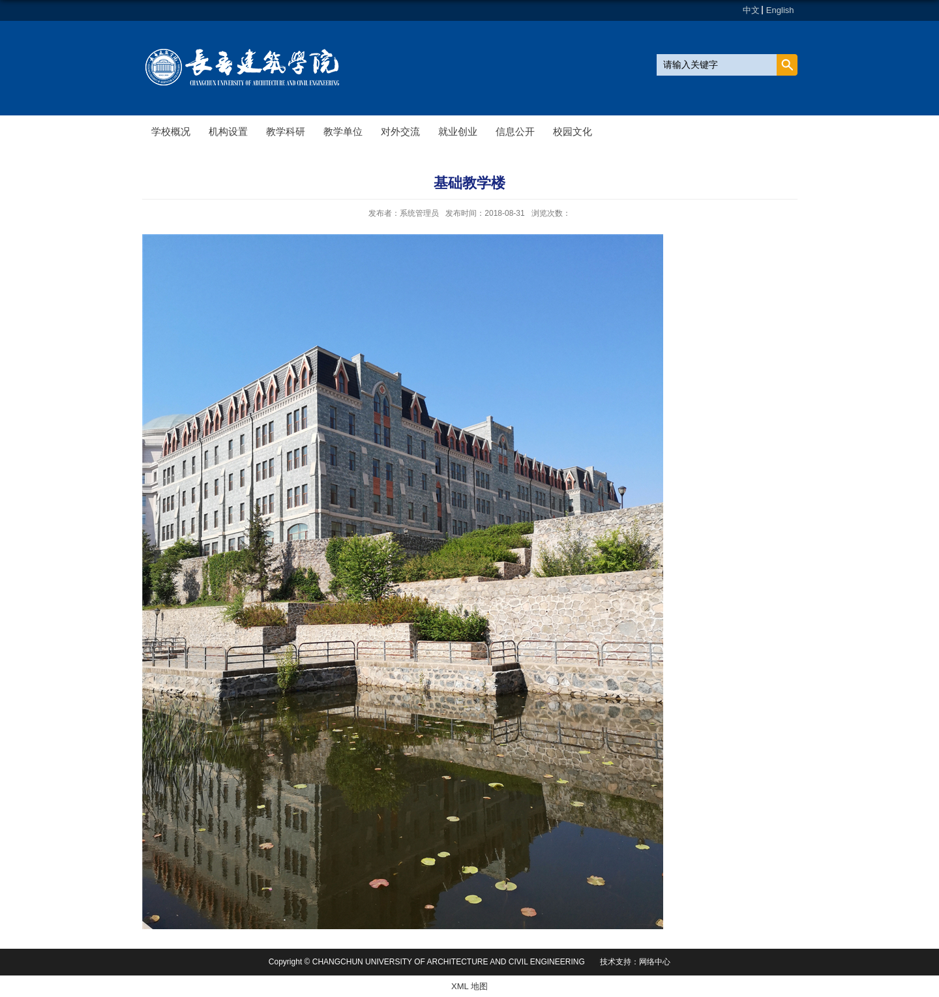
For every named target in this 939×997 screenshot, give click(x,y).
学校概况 (170, 131)
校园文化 (572, 131)
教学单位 (343, 131)
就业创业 (457, 131)
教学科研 (285, 131)
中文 (751, 10)
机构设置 (228, 131)
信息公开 (515, 131)
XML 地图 (469, 986)
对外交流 (400, 131)
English (780, 10)
